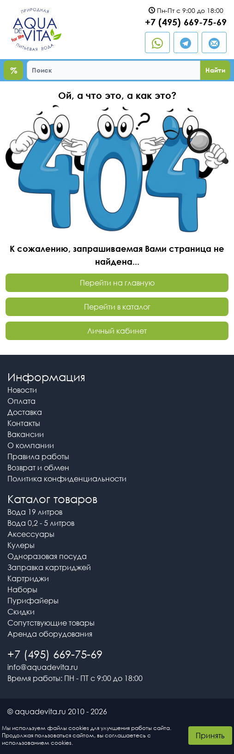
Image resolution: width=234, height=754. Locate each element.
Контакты (23, 423)
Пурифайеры (33, 600)
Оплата (21, 401)
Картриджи (28, 578)
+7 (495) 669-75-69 (186, 21)
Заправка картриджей (49, 567)
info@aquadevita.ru (42, 667)
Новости (22, 390)
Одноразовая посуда (47, 556)
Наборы (22, 589)
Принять (210, 735)
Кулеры (21, 545)
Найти (215, 70)
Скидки (21, 611)
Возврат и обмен (38, 467)
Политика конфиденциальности (66, 478)
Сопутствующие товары (51, 622)
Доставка (24, 412)
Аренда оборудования (49, 633)
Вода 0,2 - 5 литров (40, 523)
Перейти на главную (117, 282)
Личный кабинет (117, 330)
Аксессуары (30, 534)
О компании (30, 445)
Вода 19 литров (34, 512)
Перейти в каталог (117, 306)
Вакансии (25, 434)
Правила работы (38, 456)
